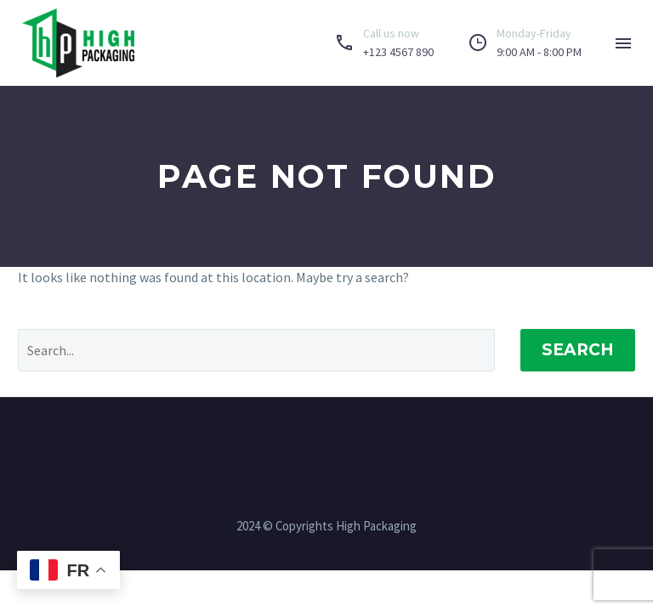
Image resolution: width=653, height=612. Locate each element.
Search (578, 350)
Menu (623, 43)
